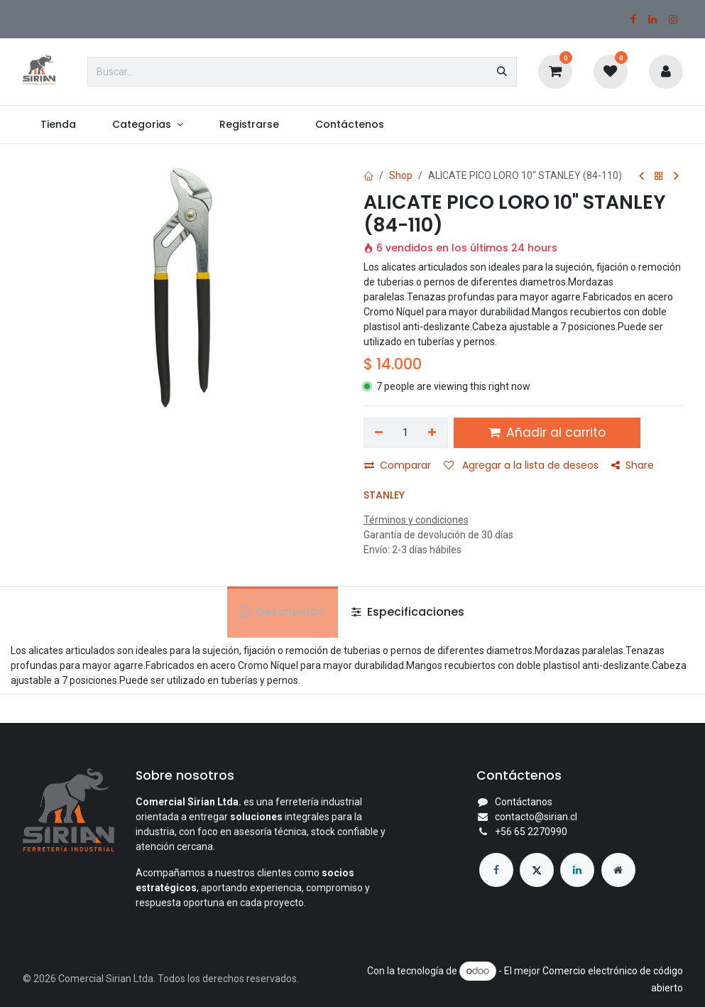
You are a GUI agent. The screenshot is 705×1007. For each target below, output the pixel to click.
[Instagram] (673, 19)
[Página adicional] (618, 870)
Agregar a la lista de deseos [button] (521, 465)
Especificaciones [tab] (407, 612)
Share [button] (632, 465)
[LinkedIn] (652, 19)
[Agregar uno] (432, 433)
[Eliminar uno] (379, 433)
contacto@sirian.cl (536, 816)
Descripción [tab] (282, 612)
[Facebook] (633, 19)
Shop (400, 175)
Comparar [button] (397, 465)
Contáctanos (523, 801)
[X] (537, 870)
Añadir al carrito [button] (547, 432)
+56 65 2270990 (531, 831)
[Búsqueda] (502, 72)
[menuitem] (58, 124)
